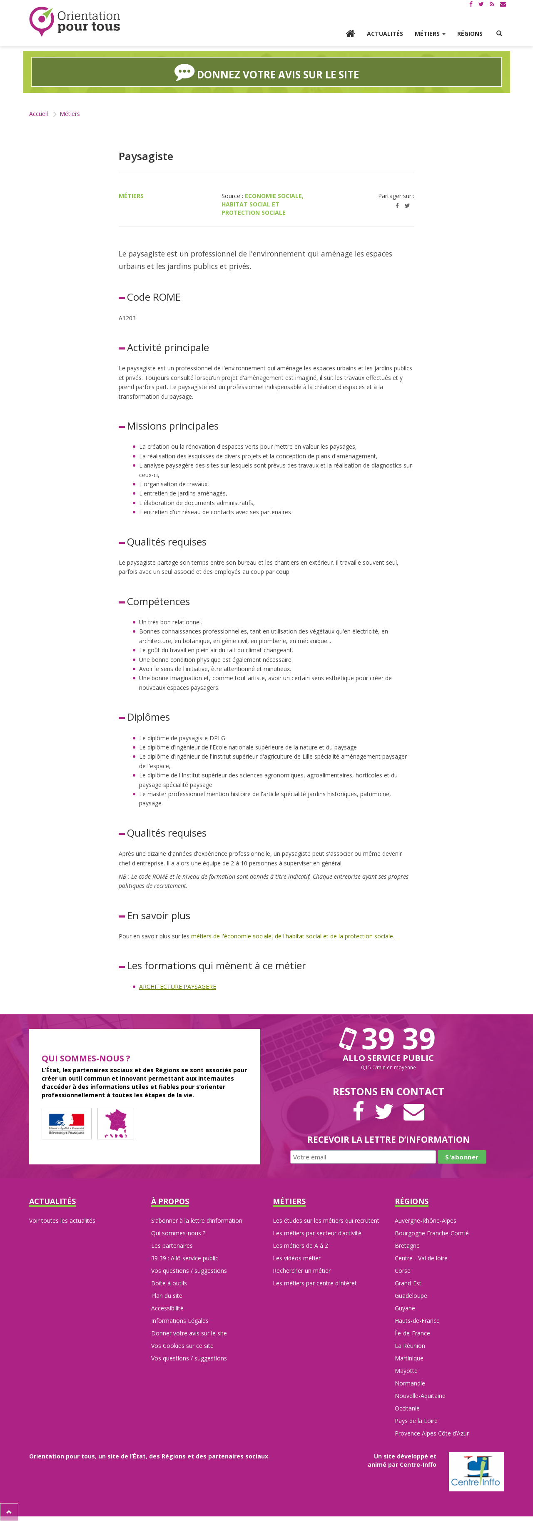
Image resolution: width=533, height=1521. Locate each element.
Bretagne (407, 1245)
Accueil (38, 113)
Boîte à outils (169, 1283)
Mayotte (406, 1371)
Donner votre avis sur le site (189, 1333)
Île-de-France (412, 1333)
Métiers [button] (430, 34)
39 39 (388, 1038)
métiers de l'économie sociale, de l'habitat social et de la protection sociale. (292, 936)
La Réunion (410, 1346)
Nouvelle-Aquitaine (420, 1396)
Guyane (405, 1308)
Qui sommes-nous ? (178, 1233)
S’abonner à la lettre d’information (196, 1220)
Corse (403, 1271)
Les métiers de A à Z (301, 1245)
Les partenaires (172, 1245)
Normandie (410, 1383)
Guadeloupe (411, 1296)
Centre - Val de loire (421, 1258)
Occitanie (407, 1408)
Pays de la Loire (416, 1421)
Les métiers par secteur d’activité (317, 1233)
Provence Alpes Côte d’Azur (432, 1433)
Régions (470, 34)
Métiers (70, 113)
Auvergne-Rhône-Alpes (425, 1220)
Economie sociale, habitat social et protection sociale (263, 204)
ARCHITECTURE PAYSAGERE (177, 987)
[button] (499, 34)
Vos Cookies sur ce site (182, 1346)
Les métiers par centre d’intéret (315, 1283)
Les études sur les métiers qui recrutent (326, 1220)
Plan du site (166, 1296)
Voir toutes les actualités (62, 1220)
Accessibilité (167, 1308)
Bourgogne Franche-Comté (432, 1233)
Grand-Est (408, 1283)
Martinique (409, 1358)
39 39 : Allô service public (184, 1258)
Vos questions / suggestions (189, 1271)
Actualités (385, 34)
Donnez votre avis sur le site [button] (267, 72)
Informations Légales (180, 1321)
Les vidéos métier (297, 1258)
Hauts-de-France (417, 1321)
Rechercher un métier (302, 1271)
